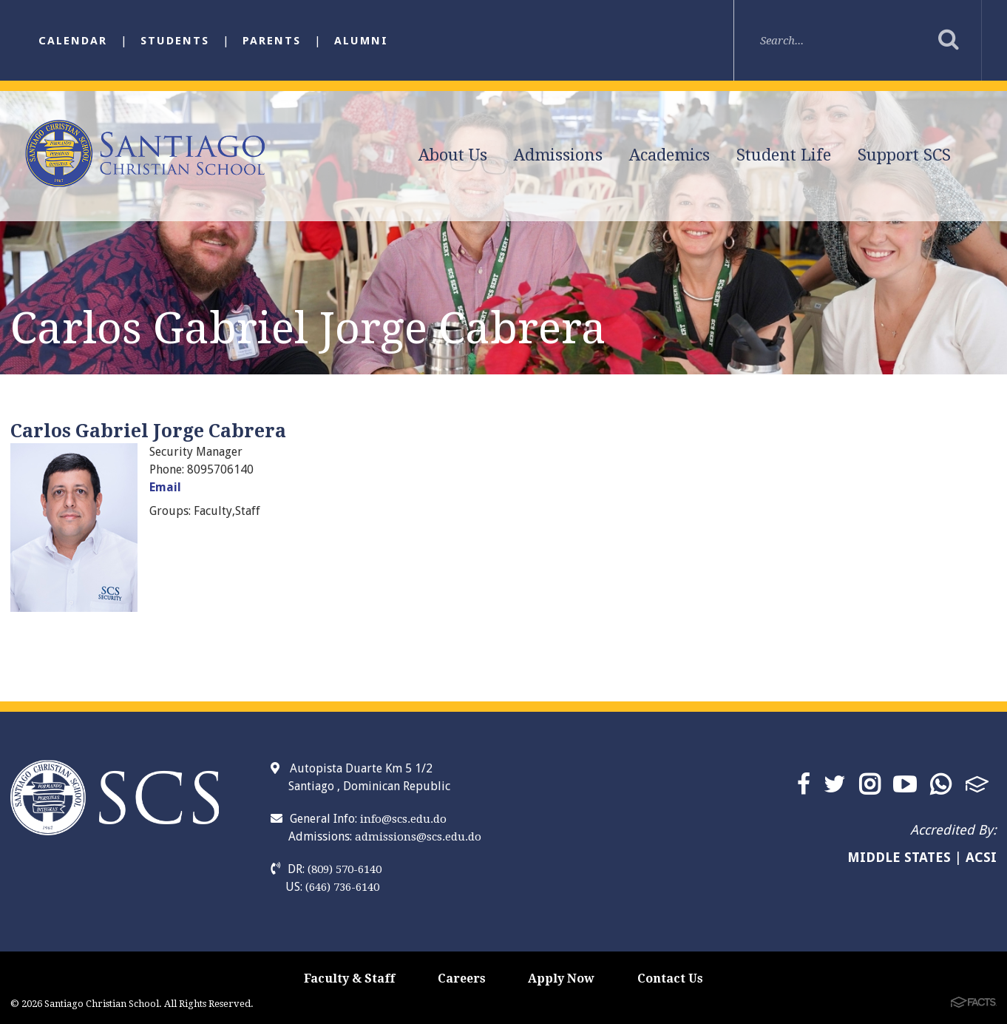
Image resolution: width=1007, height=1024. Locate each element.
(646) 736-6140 (342, 887)
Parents (272, 40)
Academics (669, 155)
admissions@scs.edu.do (418, 836)
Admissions (558, 155)
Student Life (783, 155)
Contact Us (670, 978)
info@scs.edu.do (403, 819)
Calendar (72, 40)
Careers (462, 978)
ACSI (981, 857)
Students (174, 40)
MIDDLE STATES (899, 857)
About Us (452, 155)
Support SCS (904, 155)
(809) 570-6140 (345, 869)
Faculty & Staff (349, 978)
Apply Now (561, 978)
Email (165, 487)
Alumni (361, 40)
